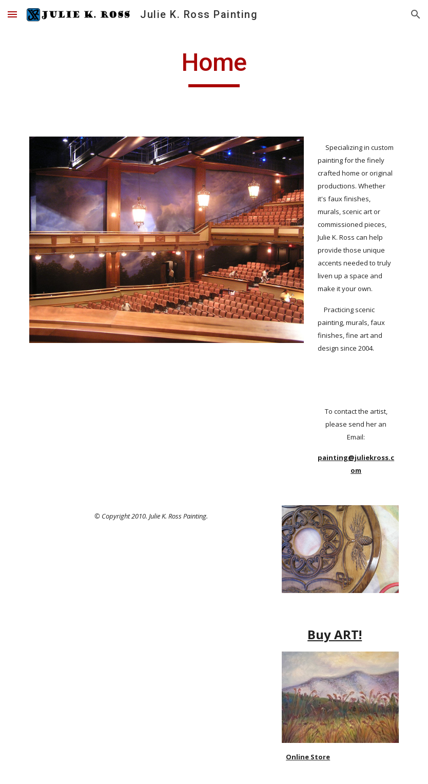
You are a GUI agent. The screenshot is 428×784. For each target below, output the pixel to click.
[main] (214, 67)
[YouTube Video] (135, 695)
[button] (12, 14)
